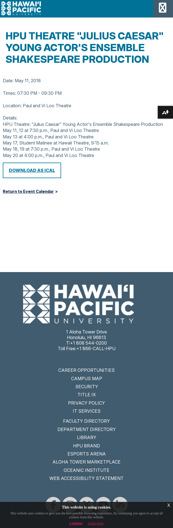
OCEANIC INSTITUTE (86, 470)
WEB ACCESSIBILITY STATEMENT (86, 478)
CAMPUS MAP (86, 378)
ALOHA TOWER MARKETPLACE (86, 462)
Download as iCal (32, 170)
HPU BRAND (86, 446)
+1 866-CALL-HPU (96, 348)
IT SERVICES (87, 411)
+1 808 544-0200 (88, 343)
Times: (9, 93)
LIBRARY (86, 437)
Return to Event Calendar (28, 191)
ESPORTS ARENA (86, 454)
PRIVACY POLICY (86, 403)
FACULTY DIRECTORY (86, 421)
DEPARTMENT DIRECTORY (86, 429)
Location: (12, 105)
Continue (75, 523)
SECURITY (86, 386)
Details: (10, 118)
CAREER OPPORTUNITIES (86, 370)
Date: (8, 80)
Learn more (96, 523)
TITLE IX (86, 394)
